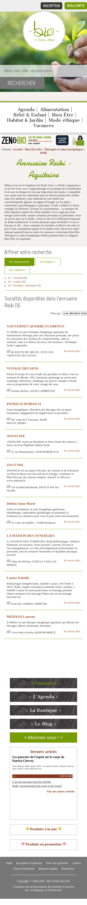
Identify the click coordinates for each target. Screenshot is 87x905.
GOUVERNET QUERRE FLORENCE (35, 326)
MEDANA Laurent (21, 616)
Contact (76, 863)
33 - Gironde (15, 277)
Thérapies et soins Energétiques (64, 149)
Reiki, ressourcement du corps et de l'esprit (37, 785)
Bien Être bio (33, 149)
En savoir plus (72, 351)
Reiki (43, 152)
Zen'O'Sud (15, 465)
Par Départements (19, 261)
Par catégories (17, 269)
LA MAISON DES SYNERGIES (31, 535)
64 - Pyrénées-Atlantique (22, 285)
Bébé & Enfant (29, 115)
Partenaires (67, 868)
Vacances (43, 125)
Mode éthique (64, 120)
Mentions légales (48, 868)
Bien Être (63, 115)
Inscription (51, 6)
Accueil (17, 149)
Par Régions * (48, 261)
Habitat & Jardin (25, 120)
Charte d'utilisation (24, 868)
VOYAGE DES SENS (23, 368)
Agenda (26, 109)
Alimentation (54, 109)
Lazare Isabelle (18, 578)
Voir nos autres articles (61, 791)
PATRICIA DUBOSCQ (24, 404)
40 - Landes (14, 281)
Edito (9, 863)
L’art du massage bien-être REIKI (31, 781)
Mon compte (76, 6)
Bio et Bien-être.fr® (58, 881)
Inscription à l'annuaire (29, 863)
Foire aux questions (57, 863)
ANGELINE (16, 436)
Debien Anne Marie (21, 503)
